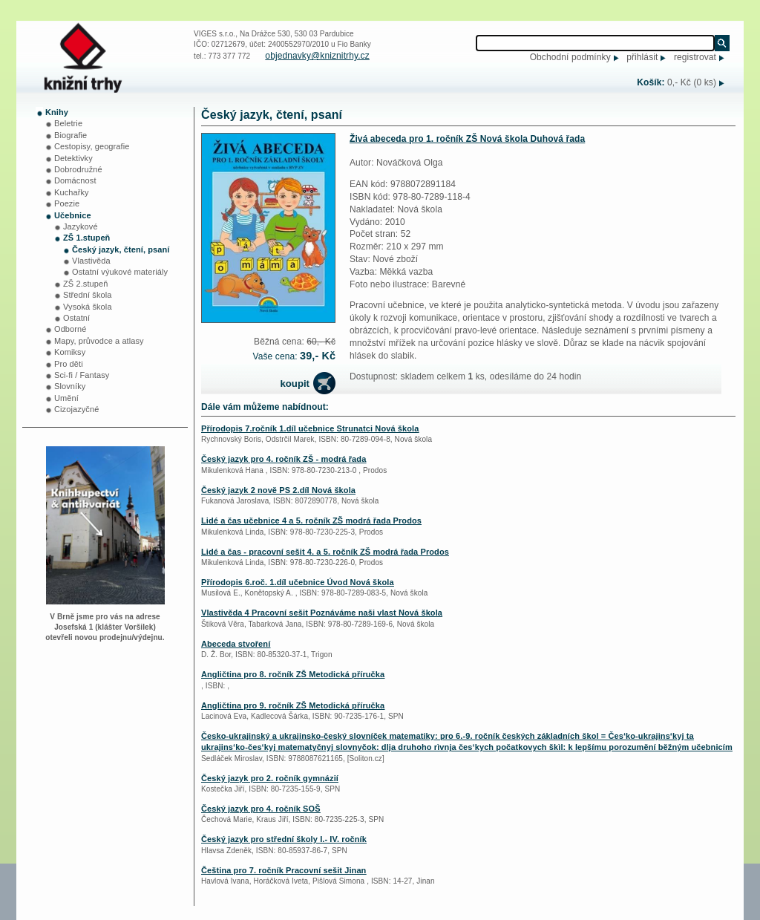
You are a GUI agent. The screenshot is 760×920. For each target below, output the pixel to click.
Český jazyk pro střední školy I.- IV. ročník (284, 839)
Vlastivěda (91, 260)
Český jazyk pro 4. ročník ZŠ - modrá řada (283, 458)
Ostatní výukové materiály (120, 271)
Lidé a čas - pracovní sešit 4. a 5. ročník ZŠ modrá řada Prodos (325, 551)
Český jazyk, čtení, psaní (121, 249)
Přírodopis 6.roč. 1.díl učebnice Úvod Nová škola (297, 582)
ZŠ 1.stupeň (86, 237)
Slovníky (69, 386)
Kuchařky (71, 192)
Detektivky (73, 158)
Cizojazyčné (76, 409)
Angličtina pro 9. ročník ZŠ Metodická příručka (292, 705)
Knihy (56, 112)
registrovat (695, 57)
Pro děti (68, 363)
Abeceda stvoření (235, 643)
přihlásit (642, 57)
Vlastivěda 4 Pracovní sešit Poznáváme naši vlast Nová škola (321, 612)
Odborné (70, 328)
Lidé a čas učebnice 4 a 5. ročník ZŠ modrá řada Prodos (311, 520)
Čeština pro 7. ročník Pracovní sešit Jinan (283, 870)
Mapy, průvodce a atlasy (99, 340)
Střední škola (87, 294)
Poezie (66, 203)
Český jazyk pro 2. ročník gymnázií (269, 778)
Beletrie (68, 123)
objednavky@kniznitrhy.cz (317, 55)
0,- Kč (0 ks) (691, 82)
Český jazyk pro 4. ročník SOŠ (261, 808)
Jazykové (80, 226)
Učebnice (72, 215)
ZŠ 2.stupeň (85, 283)
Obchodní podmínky (570, 57)
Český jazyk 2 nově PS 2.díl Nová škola (278, 490)
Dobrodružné (78, 169)
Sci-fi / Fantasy (81, 375)
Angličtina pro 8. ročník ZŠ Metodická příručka (292, 674)
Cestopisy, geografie (91, 146)
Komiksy (69, 352)
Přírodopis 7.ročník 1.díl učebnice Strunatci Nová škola (310, 428)
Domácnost (75, 180)
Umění (66, 398)
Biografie (70, 135)
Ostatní (76, 317)
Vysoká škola (87, 306)
